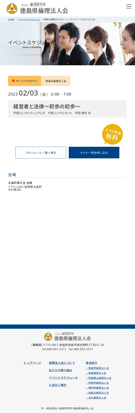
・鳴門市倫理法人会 (97, 387)
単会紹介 (91, 363)
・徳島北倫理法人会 (97, 392)
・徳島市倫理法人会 (97, 368)
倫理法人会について (62, 363)
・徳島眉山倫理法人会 (98, 378)
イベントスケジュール (29, 19)
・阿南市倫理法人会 (97, 382)
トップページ (32, 363)
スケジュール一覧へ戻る (41, 152)
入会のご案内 (57, 385)
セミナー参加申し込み (94, 152)
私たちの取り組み (60, 370)
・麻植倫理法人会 (96, 373)
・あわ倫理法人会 (96, 397)
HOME (11, 19)
